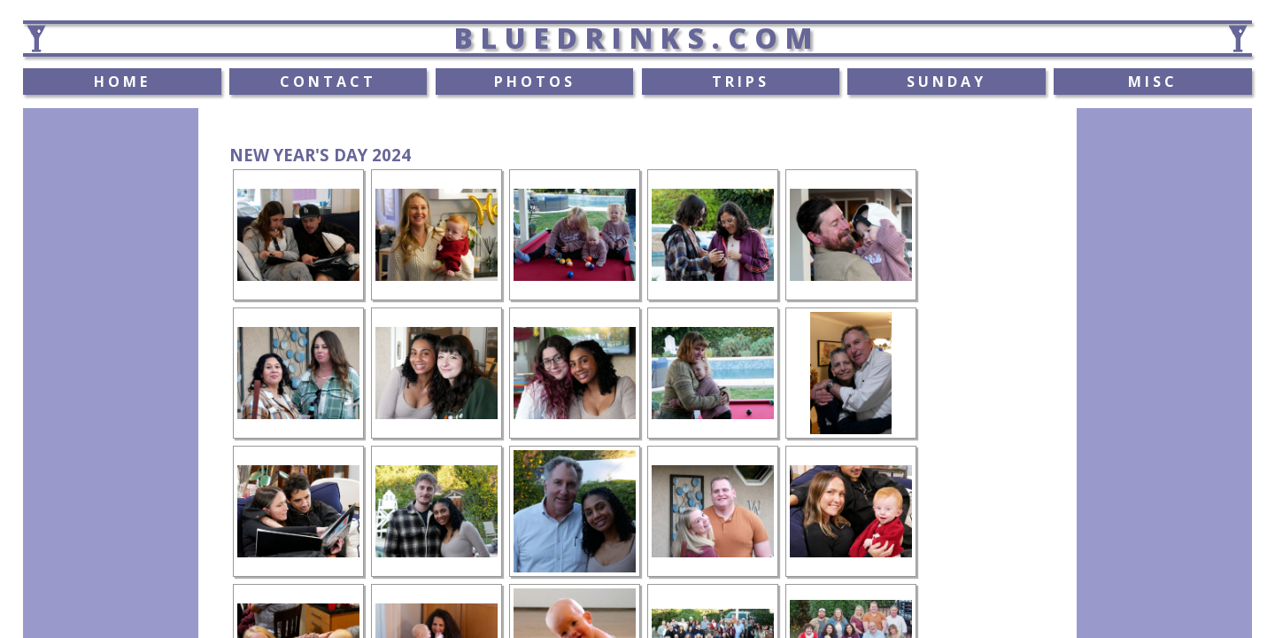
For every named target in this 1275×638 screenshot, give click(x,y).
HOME (122, 81)
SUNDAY (946, 81)
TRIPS (740, 81)
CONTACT (328, 81)
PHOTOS (535, 81)
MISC (1153, 81)
